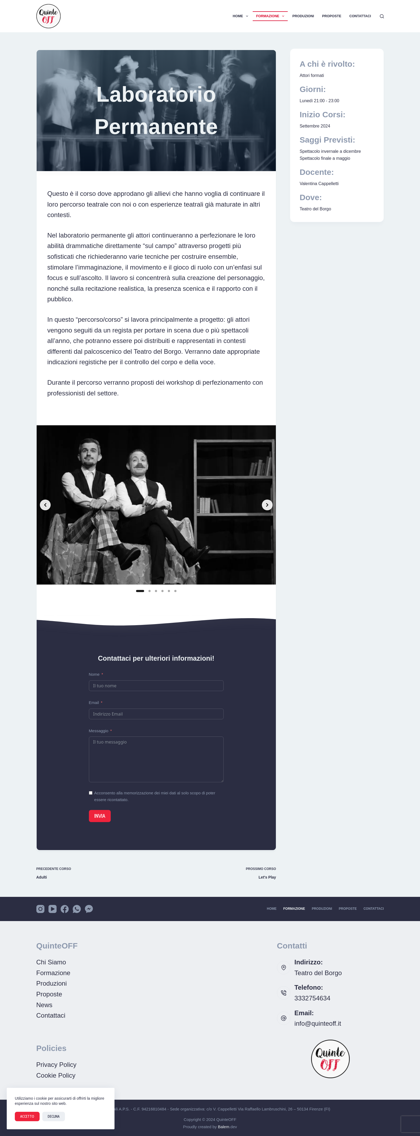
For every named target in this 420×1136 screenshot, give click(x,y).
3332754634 (312, 998)
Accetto (27, 1116)
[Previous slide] (45, 505)
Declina (54, 1116)
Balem (224, 1126)
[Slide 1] (140, 591)
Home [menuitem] (241, 16)
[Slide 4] (162, 591)
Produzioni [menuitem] (303, 16)
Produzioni (51, 983)
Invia (99, 816)
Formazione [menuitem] (271, 16)
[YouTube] (52, 909)
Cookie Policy (55, 1075)
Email (94, 702)
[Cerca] (382, 16)
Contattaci (50, 1015)
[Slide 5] (169, 591)
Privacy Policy (56, 1064)
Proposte (49, 994)
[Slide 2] (149, 591)
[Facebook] (65, 909)
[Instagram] (40, 909)
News (44, 1004)
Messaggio (99, 730)
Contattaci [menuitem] (360, 16)
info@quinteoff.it (317, 1023)
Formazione (53, 972)
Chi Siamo (51, 962)
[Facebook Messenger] (89, 909)
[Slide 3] (156, 591)
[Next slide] (267, 505)
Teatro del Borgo (318, 972)
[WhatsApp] (77, 909)
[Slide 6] (175, 591)
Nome (94, 674)
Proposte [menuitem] (331, 16)
